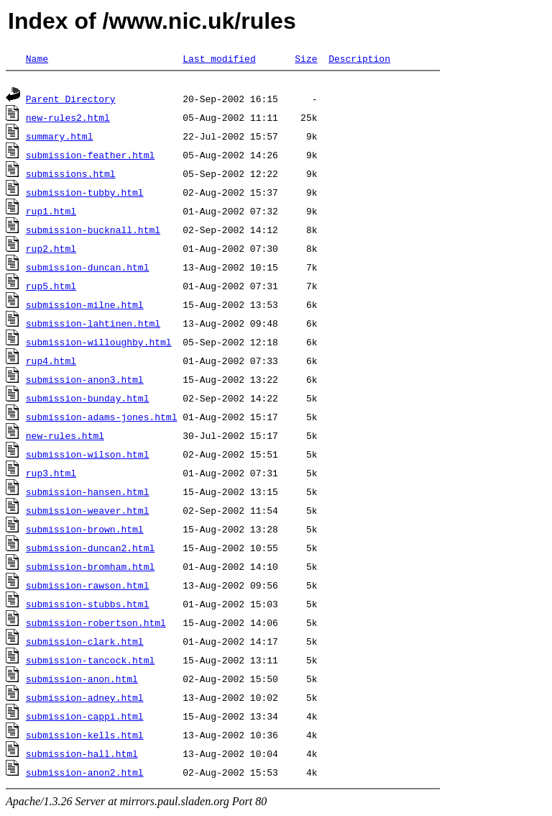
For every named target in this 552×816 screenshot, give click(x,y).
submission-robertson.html (96, 624)
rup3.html (51, 474)
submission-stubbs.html (88, 605)
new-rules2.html (68, 119)
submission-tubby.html (85, 194)
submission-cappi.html (85, 718)
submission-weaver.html (88, 512)
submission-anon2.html (85, 774)
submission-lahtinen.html (93, 325)
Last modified (219, 58)
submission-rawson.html (88, 587)
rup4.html (51, 362)
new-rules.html (65, 437)
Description (359, 58)
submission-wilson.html (88, 456)
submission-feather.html (90, 156)
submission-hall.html (82, 755)
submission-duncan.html (88, 269)
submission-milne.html (85, 306)
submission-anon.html (82, 680)
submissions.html (71, 175)
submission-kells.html (85, 736)
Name (37, 58)
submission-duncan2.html (90, 549)
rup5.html (51, 287)
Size (306, 58)
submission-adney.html (85, 699)
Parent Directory (71, 100)
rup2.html (51, 250)
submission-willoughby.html (99, 343)
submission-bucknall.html (93, 231)
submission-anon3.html (85, 381)
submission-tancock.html (90, 662)
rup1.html (51, 213)
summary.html (59, 138)
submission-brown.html (85, 531)
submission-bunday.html (88, 400)
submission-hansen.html (88, 493)
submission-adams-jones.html (102, 418)
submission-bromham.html (90, 568)
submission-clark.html (85, 643)
